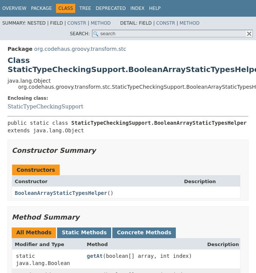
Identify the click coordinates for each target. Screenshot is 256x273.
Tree (85, 8)
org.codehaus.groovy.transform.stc (80, 49)
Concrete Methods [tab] (144, 232)
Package (41, 8)
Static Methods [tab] (84, 232)
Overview (14, 8)
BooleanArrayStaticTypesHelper (61, 193)
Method (101, 23)
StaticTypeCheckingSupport (45, 107)
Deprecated (111, 8)
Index (137, 8)
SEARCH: (80, 33)
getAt (95, 256)
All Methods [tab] (33, 232)
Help (155, 8)
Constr (76, 23)
